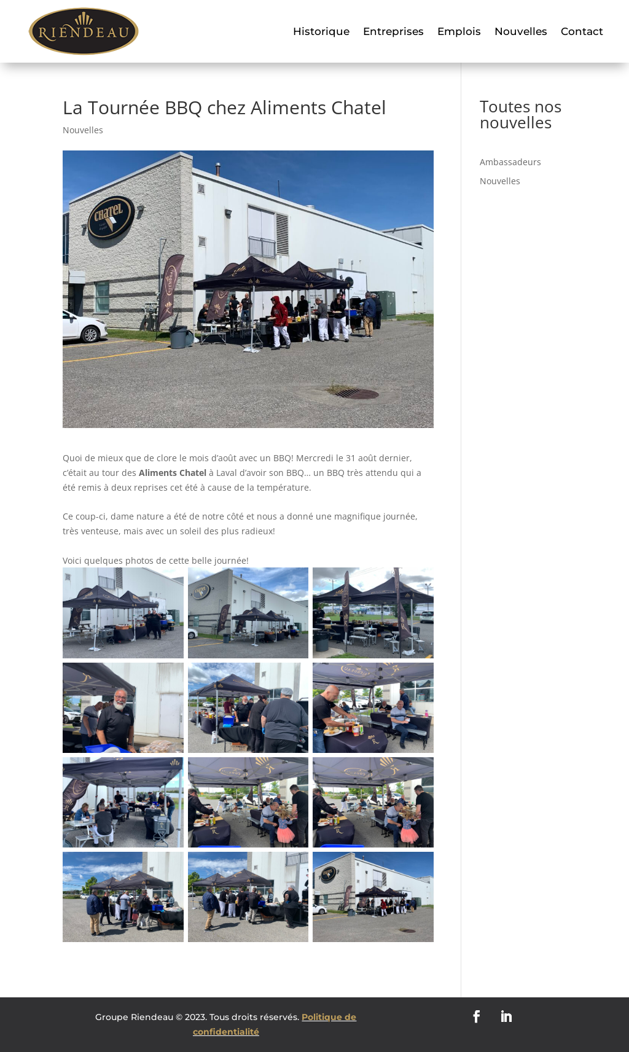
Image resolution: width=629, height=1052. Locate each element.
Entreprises (393, 31)
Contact (582, 31)
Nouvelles (520, 31)
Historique (321, 31)
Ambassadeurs (510, 162)
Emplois (459, 31)
